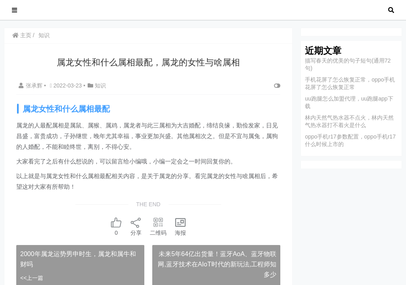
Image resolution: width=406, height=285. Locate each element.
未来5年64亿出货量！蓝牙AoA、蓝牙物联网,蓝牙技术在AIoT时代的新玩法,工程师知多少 (217, 264)
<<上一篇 (31, 278)
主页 (21, 35)
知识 (44, 35)
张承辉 (31, 85)
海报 (180, 226)
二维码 (158, 226)
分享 (136, 226)
